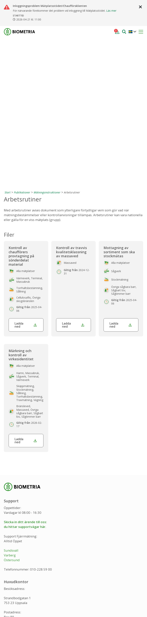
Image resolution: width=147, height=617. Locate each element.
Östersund (12, 418)
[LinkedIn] (25, 587)
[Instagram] (16, 587)
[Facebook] (7, 587)
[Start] (7, 50)
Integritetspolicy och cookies (25, 607)
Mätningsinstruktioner (47, 50)
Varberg (10, 413)
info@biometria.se (17, 566)
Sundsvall (11, 408)
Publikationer (22, 50)
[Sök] (124, 31)
